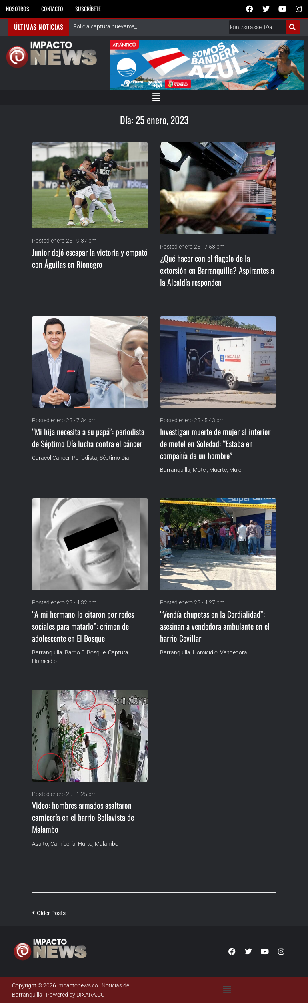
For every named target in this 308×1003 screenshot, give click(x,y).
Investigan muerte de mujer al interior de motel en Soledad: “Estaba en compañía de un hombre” (215, 443)
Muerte (218, 470)
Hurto (85, 844)
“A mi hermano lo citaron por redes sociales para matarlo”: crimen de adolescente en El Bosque (83, 626)
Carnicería (63, 844)
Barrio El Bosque (85, 652)
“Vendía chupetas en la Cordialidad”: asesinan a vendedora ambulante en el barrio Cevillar (215, 626)
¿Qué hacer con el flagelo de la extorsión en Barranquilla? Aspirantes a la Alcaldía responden (217, 270)
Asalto (40, 844)
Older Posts (49, 913)
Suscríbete (88, 8)
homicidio (44, 661)
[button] (156, 97)
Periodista (84, 458)
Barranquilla (175, 470)
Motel (200, 470)
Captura (118, 652)
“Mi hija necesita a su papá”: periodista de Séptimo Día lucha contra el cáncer (88, 437)
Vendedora (233, 652)
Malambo (106, 844)
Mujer (236, 470)
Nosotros (17, 8)
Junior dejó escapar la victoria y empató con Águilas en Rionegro (90, 258)
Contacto (52, 8)
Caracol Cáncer (51, 458)
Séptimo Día (114, 458)
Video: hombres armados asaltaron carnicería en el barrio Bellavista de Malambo (83, 817)
